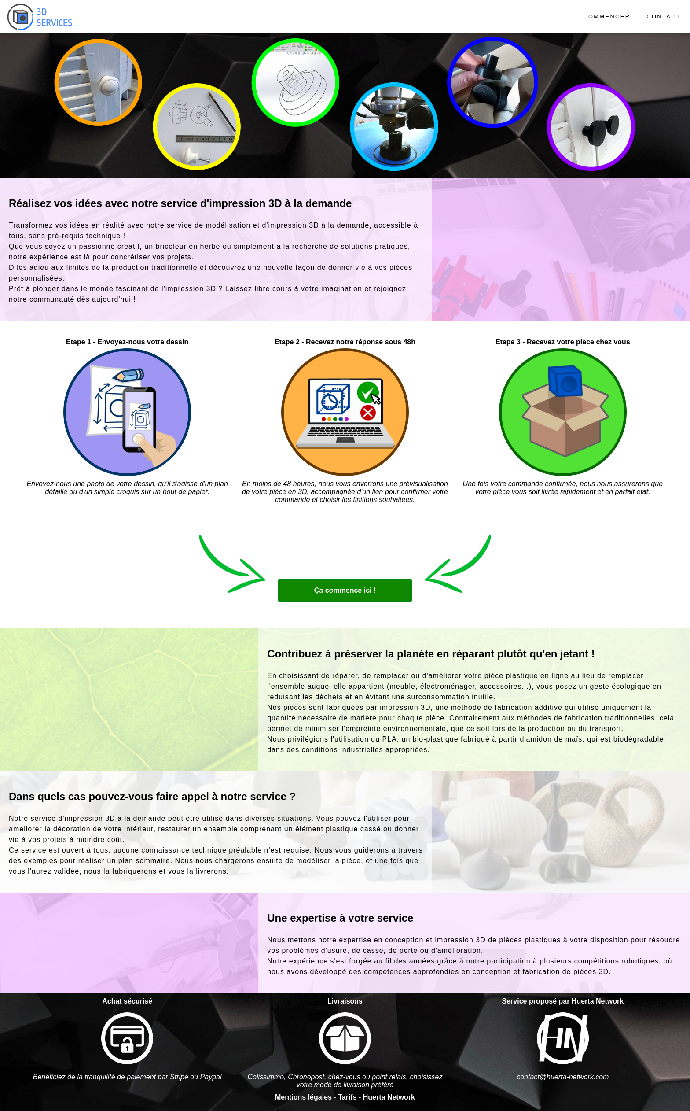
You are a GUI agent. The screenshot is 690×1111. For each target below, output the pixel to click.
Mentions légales (303, 1097)
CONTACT (663, 16)
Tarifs (347, 1097)
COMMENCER (606, 16)
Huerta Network (389, 1097)
